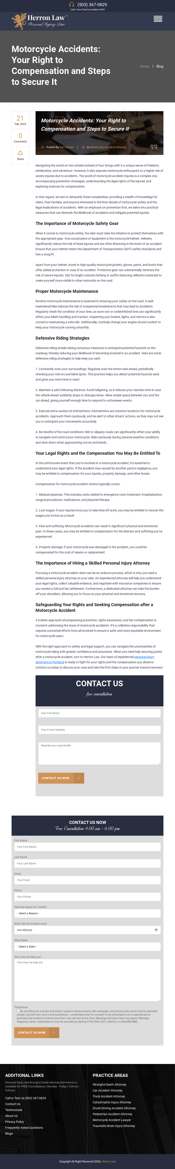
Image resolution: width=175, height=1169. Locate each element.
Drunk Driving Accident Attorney (114, 1108)
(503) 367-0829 (92, 4)
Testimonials (13, 1110)
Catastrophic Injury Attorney (112, 1102)
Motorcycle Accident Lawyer (112, 1120)
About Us (11, 1116)
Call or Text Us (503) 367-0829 (25, 1098)
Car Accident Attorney (107, 1090)
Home (144, 66)
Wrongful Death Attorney (109, 1084)
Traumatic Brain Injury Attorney (114, 1126)
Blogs (9, 1133)
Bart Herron (67, 147)
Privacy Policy (14, 1121)
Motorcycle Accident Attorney (108, 147)
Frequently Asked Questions (24, 1127)
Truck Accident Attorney (109, 1096)
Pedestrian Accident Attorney (112, 1114)
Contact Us (12, 1104)
